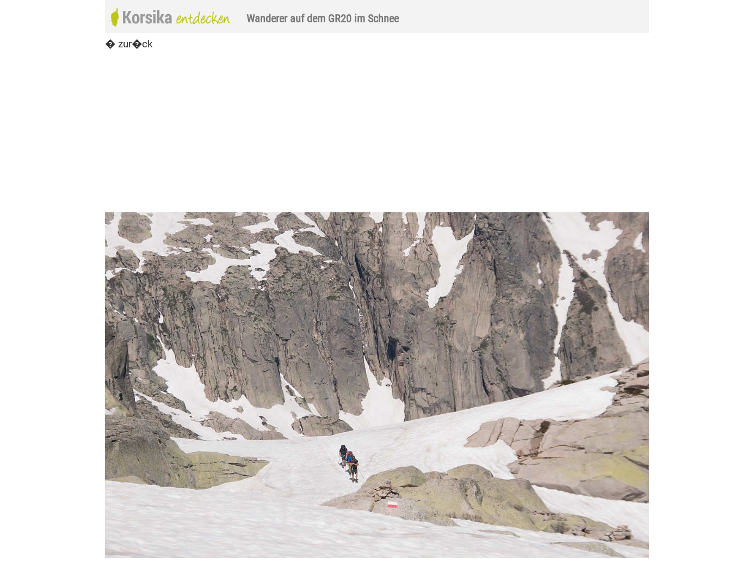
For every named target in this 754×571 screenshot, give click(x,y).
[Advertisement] (377, 132)
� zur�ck (129, 44)
